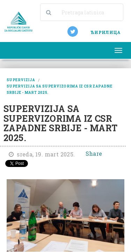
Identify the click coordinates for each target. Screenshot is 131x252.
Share (94, 153)
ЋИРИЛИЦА (105, 32)
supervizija (21, 80)
